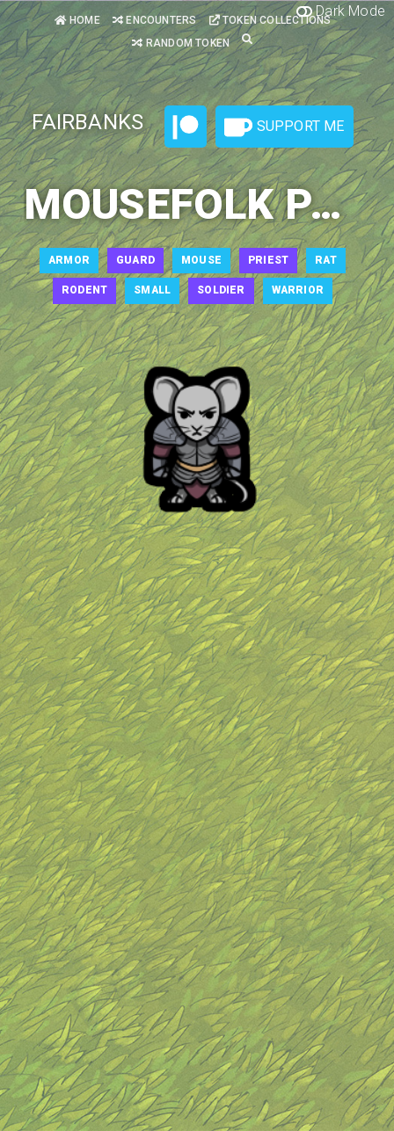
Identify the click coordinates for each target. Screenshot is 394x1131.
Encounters (154, 20)
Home (77, 20)
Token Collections (270, 20)
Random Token (181, 43)
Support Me (284, 127)
